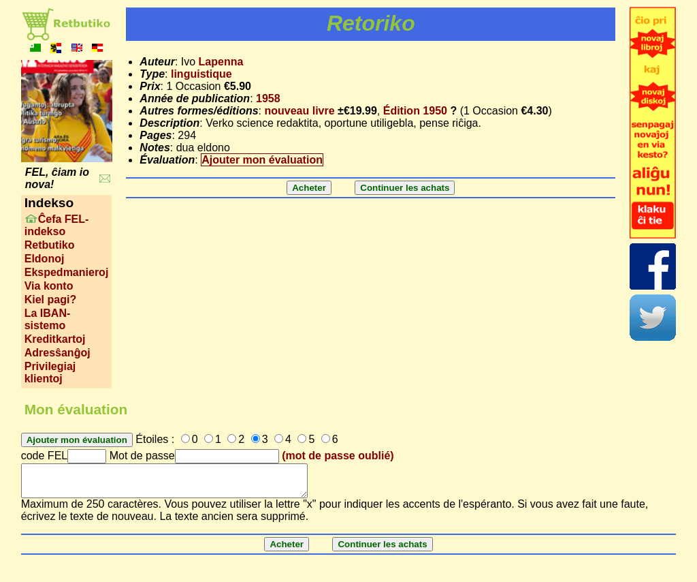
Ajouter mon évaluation (262, 160)
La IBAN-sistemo (48, 319)
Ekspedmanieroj (67, 272)
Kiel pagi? (50, 299)
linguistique (201, 74)
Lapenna (221, 61)
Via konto (49, 286)
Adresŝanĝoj (58, 352)
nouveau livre (299, 111)
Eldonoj (45, 258)
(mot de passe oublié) (337, 455)
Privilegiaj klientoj (50, 372)
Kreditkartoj (55, 339)
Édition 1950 (415, 111)
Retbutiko (50, 245)
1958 (268, 98)
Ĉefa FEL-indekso (57, 225)
